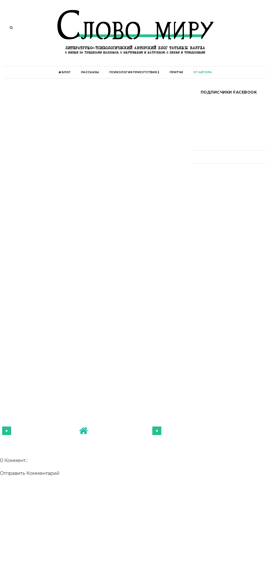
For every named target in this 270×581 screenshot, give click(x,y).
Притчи (176, 72)
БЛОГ (64, 72)
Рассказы (90, 72)
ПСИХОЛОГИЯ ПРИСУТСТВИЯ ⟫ (134, 72)
